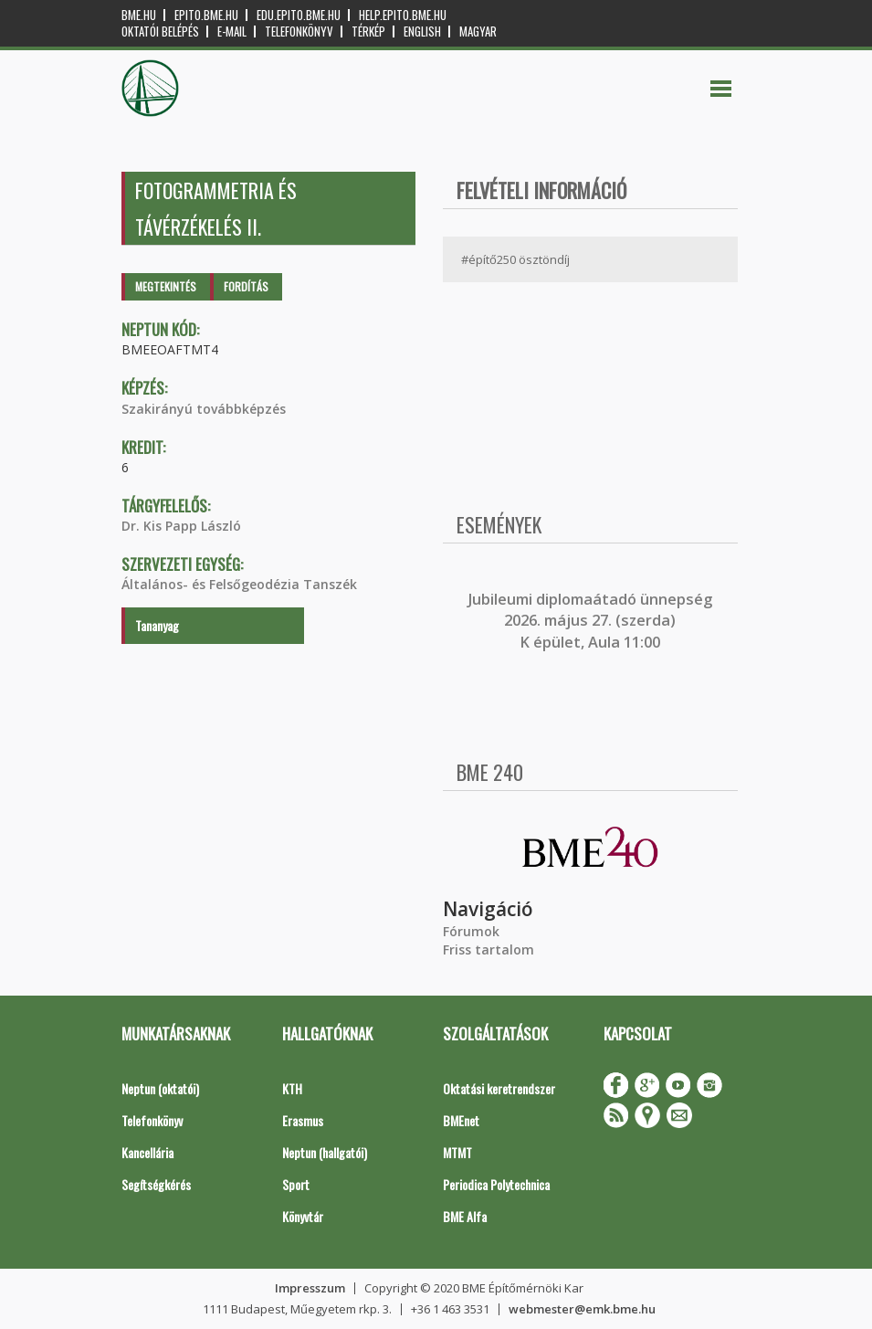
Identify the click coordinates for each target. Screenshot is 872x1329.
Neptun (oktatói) (160, 1088)
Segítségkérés (156, 1184)
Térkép (368, 31)
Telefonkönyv (299, 31)
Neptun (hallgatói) (324, 1152)
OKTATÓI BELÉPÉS (160, 31)
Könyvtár (302, 1216)
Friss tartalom (488, 949)
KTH (292, 1088)
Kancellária (147, 1152)
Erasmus (302, 1120)
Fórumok (471, 931)
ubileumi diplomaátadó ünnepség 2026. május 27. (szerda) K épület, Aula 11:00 (592, 620)
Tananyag (157, 625)
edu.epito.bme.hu (299, 15)
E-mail (232, 31)
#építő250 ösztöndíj (515, 259)
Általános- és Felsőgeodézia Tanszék (239, 584)
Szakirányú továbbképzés (203, 408)
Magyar (478, 31)
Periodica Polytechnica (496, 1184)
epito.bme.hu (206, 15)
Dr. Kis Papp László (181, 525)
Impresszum (310, 1288)
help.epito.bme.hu (403, 15)
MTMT (457, 1152)
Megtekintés (165, 286)
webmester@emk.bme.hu (582, 1309)
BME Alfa (465, 1216)
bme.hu (138, 15)
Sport (296, 1184)
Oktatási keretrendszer (499, 1088)
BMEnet (461, 1120)
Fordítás (246, 286)
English (422, 31)
